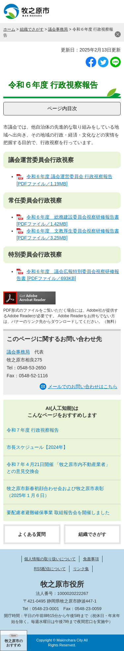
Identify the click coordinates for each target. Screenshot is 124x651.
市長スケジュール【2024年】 (37, 447)
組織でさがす (32, 29)
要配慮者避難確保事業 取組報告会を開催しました (58, 512)
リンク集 (81, 569)
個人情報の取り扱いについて (50, 559)
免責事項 (91, 559)
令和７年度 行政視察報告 (33, 430)
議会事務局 (58, 29)
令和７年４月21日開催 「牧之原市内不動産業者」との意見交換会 (58, 468)
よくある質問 (32, 534)
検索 (96, 11)
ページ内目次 (62, 108)
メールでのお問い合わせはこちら (82, 386)
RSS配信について (50, 569)
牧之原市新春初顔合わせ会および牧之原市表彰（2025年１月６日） (55, 492)
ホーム (9, 29)
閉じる (118, 34)
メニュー (112, 11)
